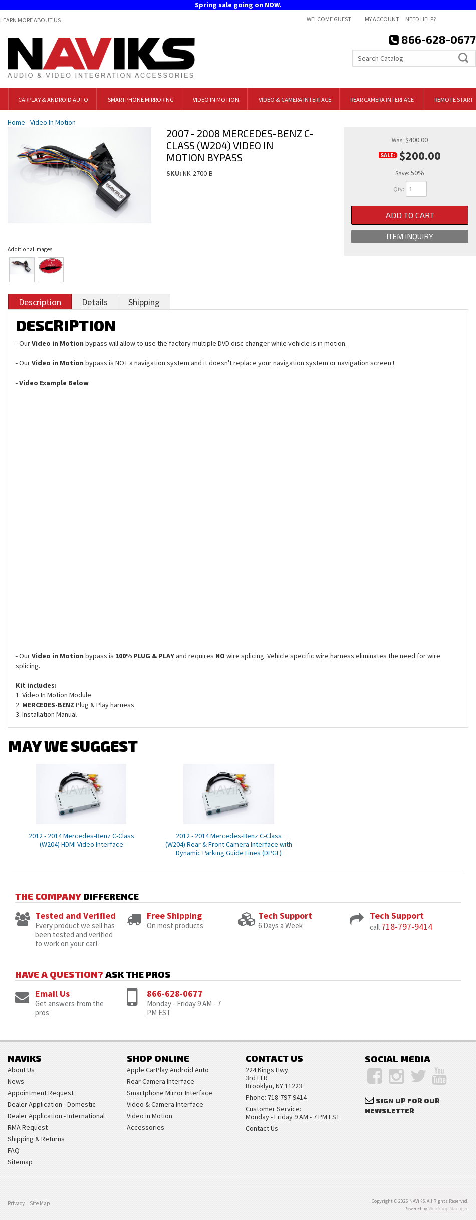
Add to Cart (410, 215)
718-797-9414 (406, 926)
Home (16, 122)
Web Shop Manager (447, 1208)
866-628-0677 (175, 993)
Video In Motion (53, 122)
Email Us (52, 993)
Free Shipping (174, 915)
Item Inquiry (409, 236)
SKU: (174, 173)
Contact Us (262, 1128)
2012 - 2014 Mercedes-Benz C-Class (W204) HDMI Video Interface (81, 840)
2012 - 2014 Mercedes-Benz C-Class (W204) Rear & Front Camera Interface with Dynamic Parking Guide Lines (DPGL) (228, 844)
